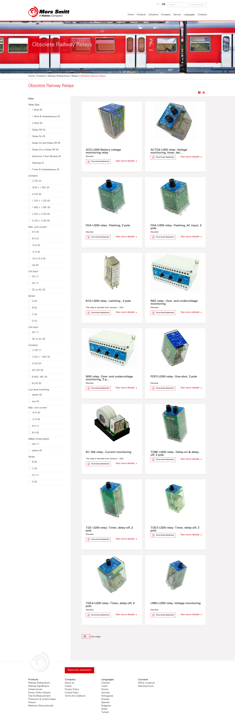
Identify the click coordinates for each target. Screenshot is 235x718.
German (105, 693)
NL (158, 4)
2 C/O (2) (34, 181)
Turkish (105, 713)
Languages (189, 15)
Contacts (202, 15)
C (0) (32, 314)
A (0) (32, 301)
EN (163, 4)
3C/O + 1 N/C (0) (38, 188)
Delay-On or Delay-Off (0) (43, 150)
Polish (104, 709)
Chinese (105, 683)
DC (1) (33, 283)
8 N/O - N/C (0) (37, 377)
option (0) (35, 395)
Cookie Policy (72, 693)
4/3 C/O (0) (35, 370)
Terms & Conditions (75, 696)
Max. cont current (37, 227)
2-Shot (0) (35, 123)
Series (31, 296)
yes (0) (33, 401)
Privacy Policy (72, 690)
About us (69, 683)
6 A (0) (33, 232)
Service (177, 15)
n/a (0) (33, 265)
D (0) (32, 482)
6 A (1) (33, 426)
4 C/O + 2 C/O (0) (39, 221)
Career (68, 686)
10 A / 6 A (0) (37, 259)
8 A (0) (33, 433)
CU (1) (33, 475)
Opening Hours (146, 686)
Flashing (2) (36, 163)
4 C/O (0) (34, 194)
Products (141, 15)
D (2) (32, 321)
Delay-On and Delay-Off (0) (44, 143)
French (104, 690)
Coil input (33, 271)
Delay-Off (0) (36, 130)
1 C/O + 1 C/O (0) (39, 201)
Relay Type (33, 105)
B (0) (32, 308)
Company (166, 15)
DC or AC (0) (36, 290)
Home (131, 15)
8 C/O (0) (34, 383)
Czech (104, 686)
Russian (105, 700)
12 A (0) (34, 252)
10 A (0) (34, 245)
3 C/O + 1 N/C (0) (39, 357)
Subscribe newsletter (80, 670)
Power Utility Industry (39, 693)
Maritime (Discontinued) (40, 706)
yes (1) (33, 444)
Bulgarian (106, 706)
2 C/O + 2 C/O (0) (39, 214)
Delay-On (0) (36, 136)
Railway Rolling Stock (39, 683)
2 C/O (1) (34, 350)
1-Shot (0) (35, 110)
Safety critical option (38, 439)
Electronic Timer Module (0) (44, 156)
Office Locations (146, 683)
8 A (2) (33, 239)
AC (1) (33, 277)
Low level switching (38, 390)
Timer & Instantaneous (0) (43, 170)
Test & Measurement (39, 696)
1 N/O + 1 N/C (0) (39, 207)
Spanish (105, 703)
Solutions (153, 15)
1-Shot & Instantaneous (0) (44, 116)
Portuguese (107, 696)
